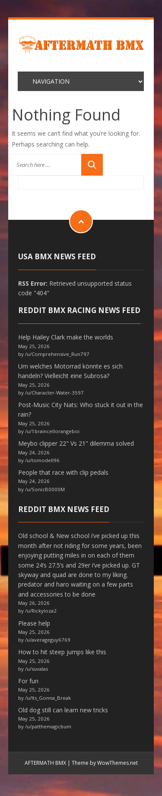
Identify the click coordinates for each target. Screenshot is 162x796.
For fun (28, 681)
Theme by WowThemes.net (105, 763)
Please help (34, 623)
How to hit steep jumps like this (62, 652)
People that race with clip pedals (63, 472)
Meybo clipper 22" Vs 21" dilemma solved (76, 443)
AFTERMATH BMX (45, 763)
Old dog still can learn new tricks (63, 710)
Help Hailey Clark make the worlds (65, 337)
